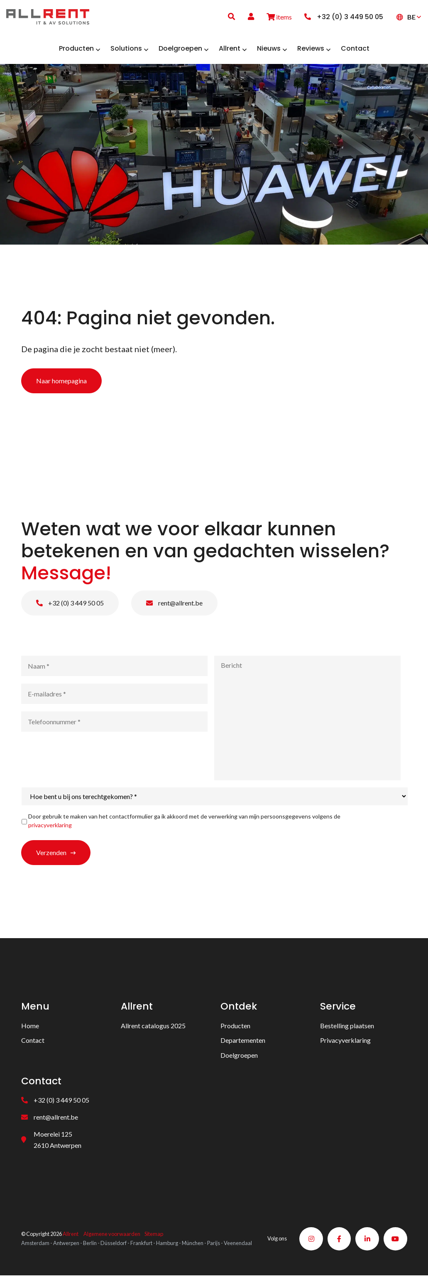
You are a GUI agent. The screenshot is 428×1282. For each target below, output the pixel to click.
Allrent (70, 1234)
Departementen (242, 1043)
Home (30, 1028)
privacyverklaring (50, 827)
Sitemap (153, 1234)
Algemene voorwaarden (111, 1234)
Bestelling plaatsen (347, 1028)
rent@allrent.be (174, 606)
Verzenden (51, 855)
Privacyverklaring (345, 1043)
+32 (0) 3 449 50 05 (70, 606)
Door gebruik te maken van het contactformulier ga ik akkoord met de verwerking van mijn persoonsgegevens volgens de (184, 823)
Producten (235, 1028)
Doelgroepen (239, 1058)
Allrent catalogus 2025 (153, 1028)
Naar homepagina (61, 383)
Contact (32, 1043)
